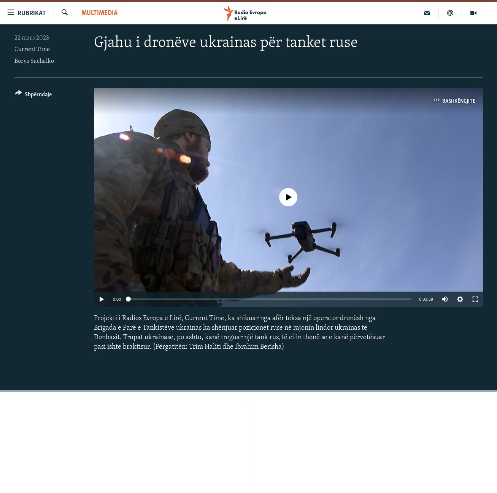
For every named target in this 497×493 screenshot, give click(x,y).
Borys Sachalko (34, 61)
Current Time (32, 49)
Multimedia (99, 13)
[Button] (33, 96)
